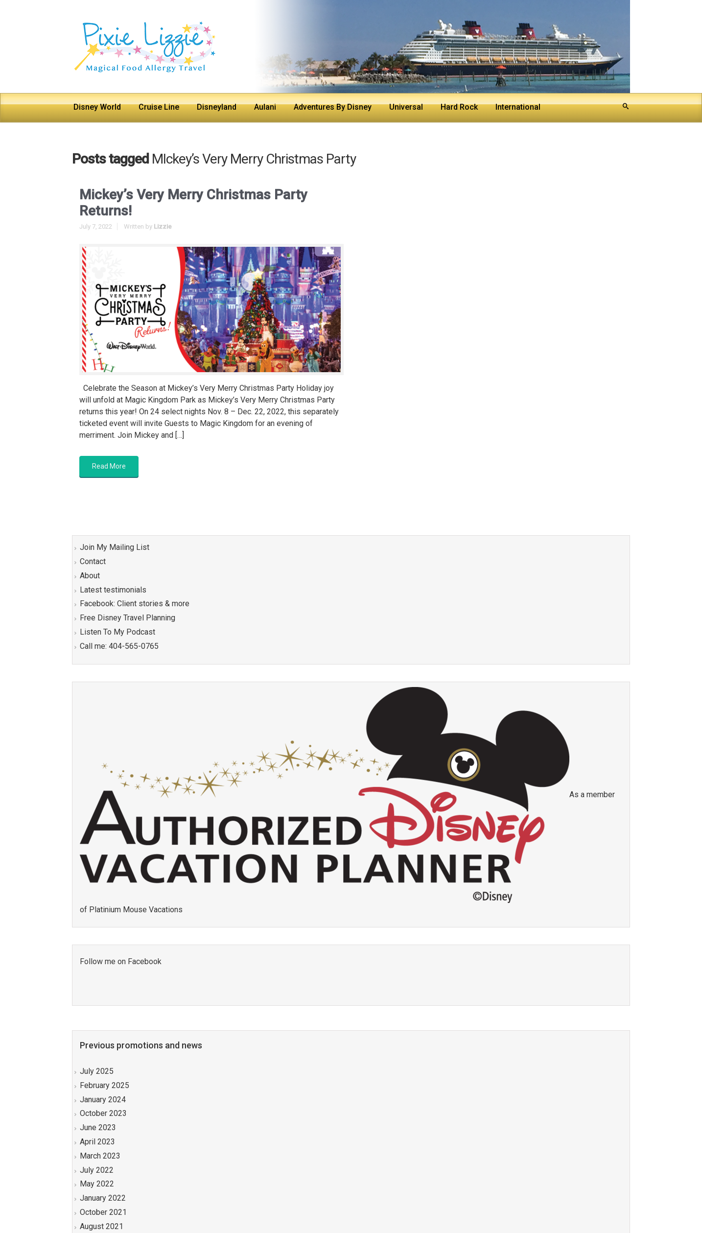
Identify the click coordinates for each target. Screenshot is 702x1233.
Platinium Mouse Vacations (136, 909)
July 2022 (97, 1170)
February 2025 (104, 1085)
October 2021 (103, 1212)
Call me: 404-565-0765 (119, 646)
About (90, 575)
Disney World (97, 107)
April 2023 (97, 1141)
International (518, 107)
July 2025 (97, 1071)
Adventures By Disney (333, 107)
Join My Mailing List (114, 547)
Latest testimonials (113, 589)
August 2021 (101, 1226)
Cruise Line (159, 107)
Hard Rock (459, 107)
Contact (93, 561)
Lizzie (163, 226)
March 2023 (100, 1156)
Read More (109, 466)
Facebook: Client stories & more (134, 603)
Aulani (265, 107)
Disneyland (216, 107)
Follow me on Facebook (121, 961)
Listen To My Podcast (117, 632)
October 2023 (103, 1113)
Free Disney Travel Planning (127, 617)
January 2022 (103, 1198)
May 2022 (97, 1183)
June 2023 (98, 1127)
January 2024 (103, 1099)
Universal (406, 107)
